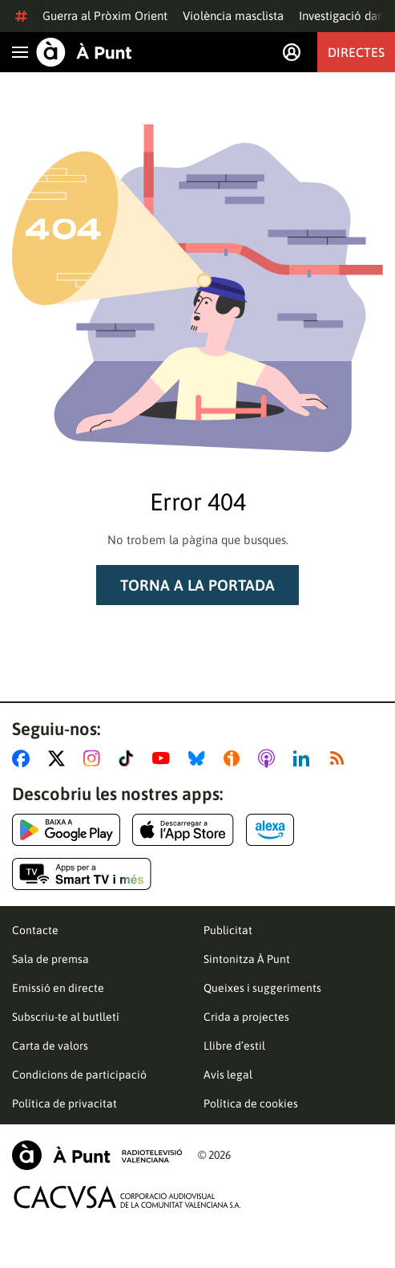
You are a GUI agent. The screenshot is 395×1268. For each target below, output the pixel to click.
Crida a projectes (246, 1016)
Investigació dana (344, 15)
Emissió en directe (58, 987)
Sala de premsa (50, 959)
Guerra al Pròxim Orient (104, 15)
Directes (356, 52)
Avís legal (228, 1074)
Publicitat (228, 930)
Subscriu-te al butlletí (65, 1016)
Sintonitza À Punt (247, 959)
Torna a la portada (197, 585)
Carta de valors (50, 1045)
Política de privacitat (64, 1103)
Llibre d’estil (234, 1045)
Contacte (35, 930)
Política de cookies (251, 1103)
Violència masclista (233, 15)
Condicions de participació (79, 1074)
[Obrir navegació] (20, 52)
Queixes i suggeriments (262, 987)
